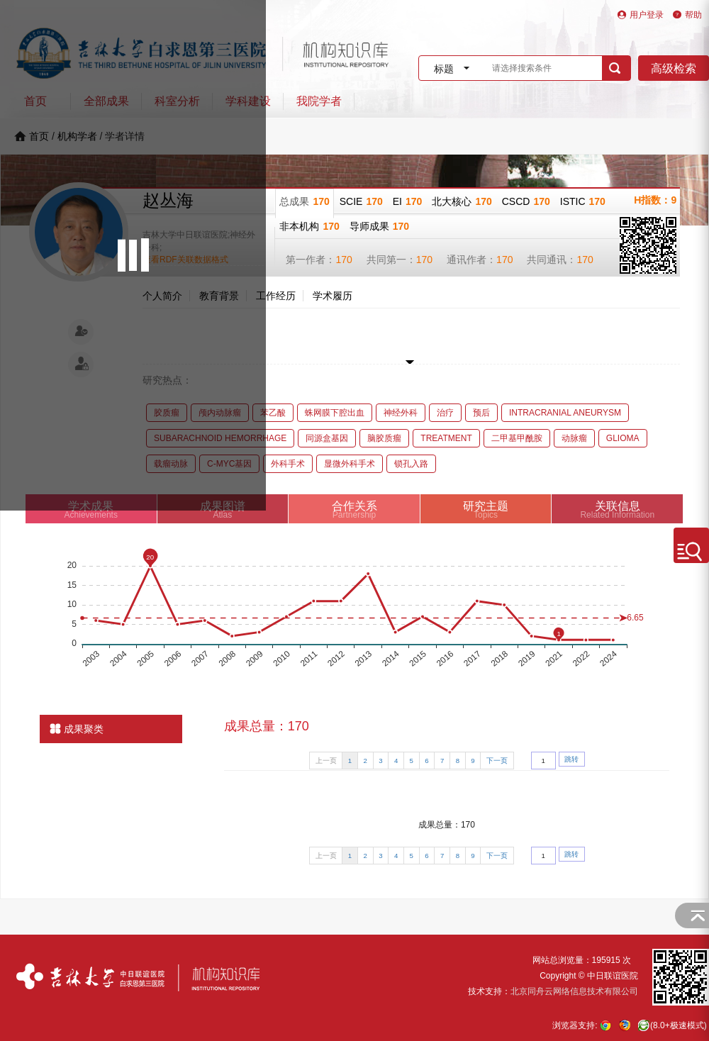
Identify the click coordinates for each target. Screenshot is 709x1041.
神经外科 (401, 413)
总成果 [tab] (304, 201)
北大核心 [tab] (461, 201)
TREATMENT (445, 438)
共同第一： (399, 259)
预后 (481, 413)
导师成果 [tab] (379, 226)
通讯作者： (480, 259)
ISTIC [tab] (582, 201)
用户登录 (647, 15)
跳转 (571, 759)
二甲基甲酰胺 (516, 438)
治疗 (445, 413)
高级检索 (673, 68)
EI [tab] (408, 201)
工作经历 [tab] (276, 295)
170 (343, 259)
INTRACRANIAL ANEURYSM (565, 413)
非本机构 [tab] (309, 226)
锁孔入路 (411, 464)
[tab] (354, 508)
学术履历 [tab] (332, 295)
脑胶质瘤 (384, 438)
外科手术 (288, 464)
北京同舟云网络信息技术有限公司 (574, 991)
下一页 (497, 760)
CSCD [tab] (526, 201)
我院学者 (319, 101)
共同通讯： (560, 259)
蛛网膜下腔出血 (334, 413)
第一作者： (319, 259)
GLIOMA (623, 438)
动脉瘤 (574, 438)
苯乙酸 (273, 413)
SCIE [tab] (361, 201)
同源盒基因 (327, 438)
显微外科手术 (349, 464)
